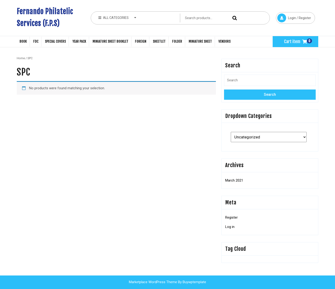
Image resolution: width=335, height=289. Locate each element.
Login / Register (293, 17)
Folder (177, 41)
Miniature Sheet (200, 41)
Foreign (140, 41)
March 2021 (234, 180)
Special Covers (55, 41)
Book (23, 41)
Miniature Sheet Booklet (110, 41)
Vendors (224, 41)
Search (233, 18)
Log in (229, 227)
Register (231, 217)
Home (21, 58)
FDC (35, 41)
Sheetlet (159, 41)
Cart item (295, 41)
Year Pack (79, 41)
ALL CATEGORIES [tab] (117, 17)
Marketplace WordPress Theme (153, 282)
